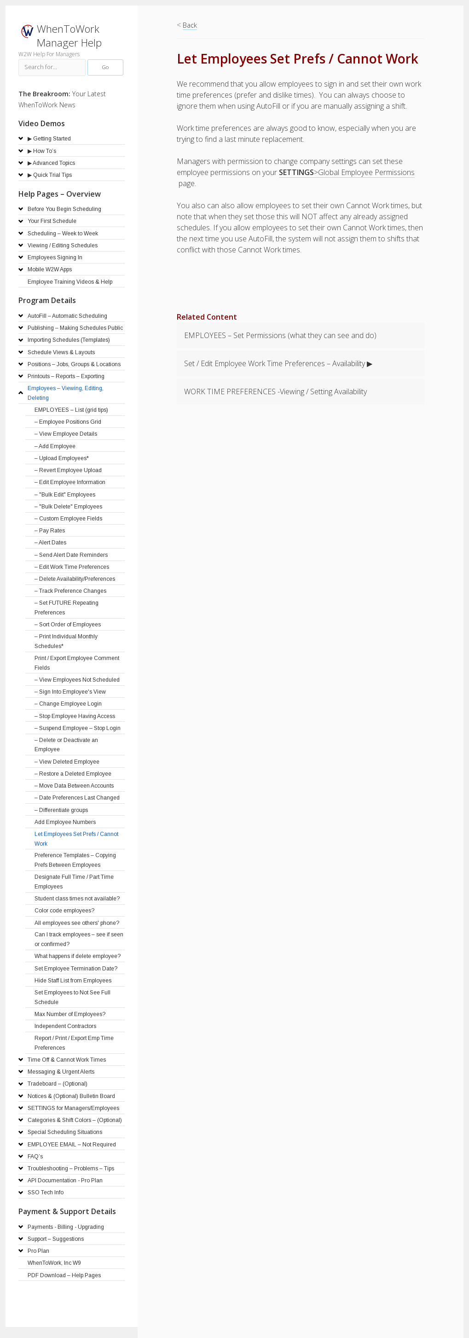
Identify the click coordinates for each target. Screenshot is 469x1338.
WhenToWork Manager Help (69, 36)
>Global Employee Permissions (347, 172)
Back (190, 25)
